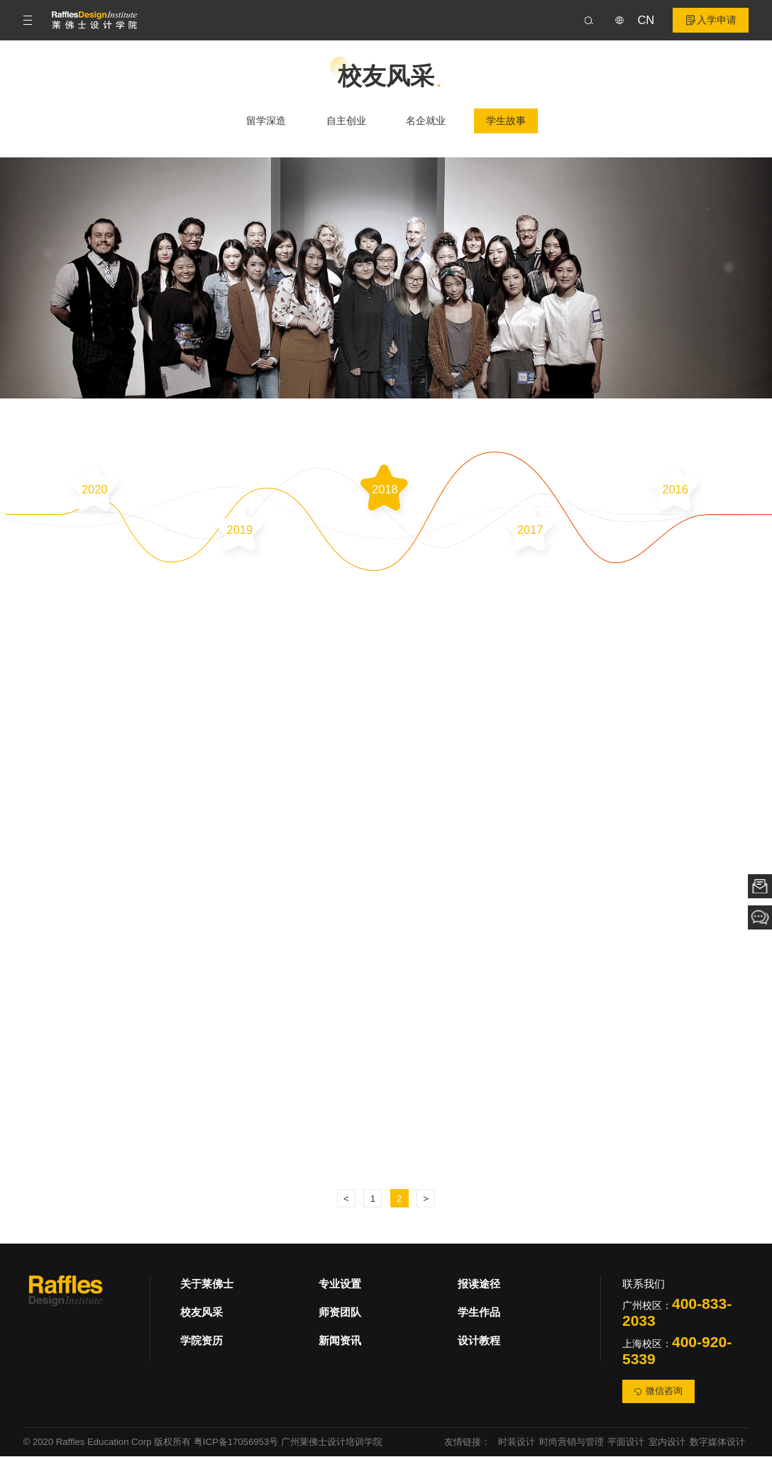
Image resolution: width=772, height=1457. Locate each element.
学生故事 (506, 121)
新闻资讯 (340, 1342)
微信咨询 (658, 1392)
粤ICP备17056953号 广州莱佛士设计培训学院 (288, 1443)
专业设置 (340, 1285)
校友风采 (201, 1313)
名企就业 (426, 121)
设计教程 (479, 1342)
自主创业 (346, 121)
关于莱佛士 (206, 1285)
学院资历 (201, 1342)
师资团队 (340, 1313)
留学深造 (266, 121)
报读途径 (479, 1285)
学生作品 (479, 1313)
